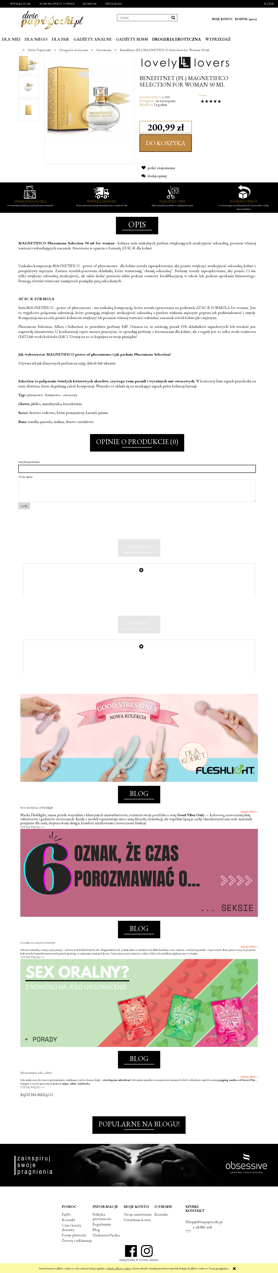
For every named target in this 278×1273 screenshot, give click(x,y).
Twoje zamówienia (137, 1214)
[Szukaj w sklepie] (143, 18)
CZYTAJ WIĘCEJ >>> (32, 827)
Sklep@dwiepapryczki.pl (203, 1221)
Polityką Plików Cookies (119, 1268)
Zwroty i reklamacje (77, 1240)
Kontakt (68, 1219)
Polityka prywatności (102, 1216)
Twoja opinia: (25, 477)
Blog (96, 1229)
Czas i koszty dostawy (71, 1227)
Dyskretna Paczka (106, 1235)
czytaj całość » (249, 811)
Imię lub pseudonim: (29, 462)
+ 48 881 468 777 (198, 1229)
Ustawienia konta (137, 1219)
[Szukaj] (173, 17)
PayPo (66, 1214)
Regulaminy (102, 1224)
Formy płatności (74, 1235)
